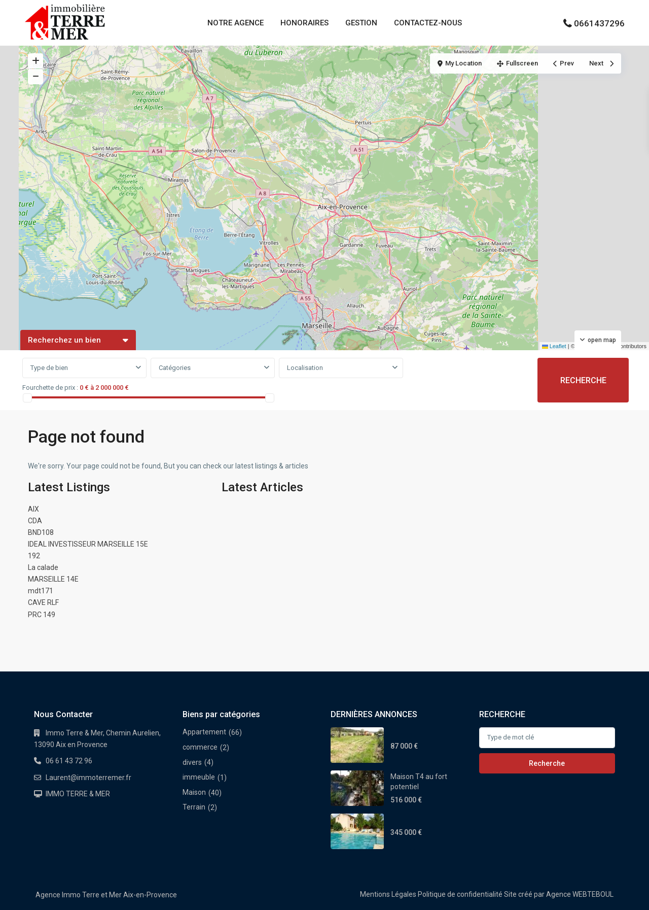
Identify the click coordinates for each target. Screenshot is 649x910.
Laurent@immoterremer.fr (88, 777)
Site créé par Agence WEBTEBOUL (559, 894)
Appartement (204, 732)
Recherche (547, 763)
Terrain (194, 807)
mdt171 (40, 591)
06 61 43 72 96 (69, 761)
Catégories (175, 368)
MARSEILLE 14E (53, 579)
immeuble (199, 777)
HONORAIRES (304, 22)
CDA (35, 521)
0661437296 (599, 23)
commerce (200, 747)
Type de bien (49, 368)
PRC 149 (41, 615)
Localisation (305, 368)
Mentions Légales (388, 894)
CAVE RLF (43, 602)
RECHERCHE (583, 380)
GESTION (361, 22)
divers (192, 762)
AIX (33, 509)
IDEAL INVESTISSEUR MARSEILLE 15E (88, 544)
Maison (194, 792)
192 (34, 556)
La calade (43, 567)
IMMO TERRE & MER (78, 794)
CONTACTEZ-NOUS (428, 22)
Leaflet (554, 346)
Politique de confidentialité (460, 894)
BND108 (41, 532)
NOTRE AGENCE (235, 22)
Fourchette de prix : (50, 387)
